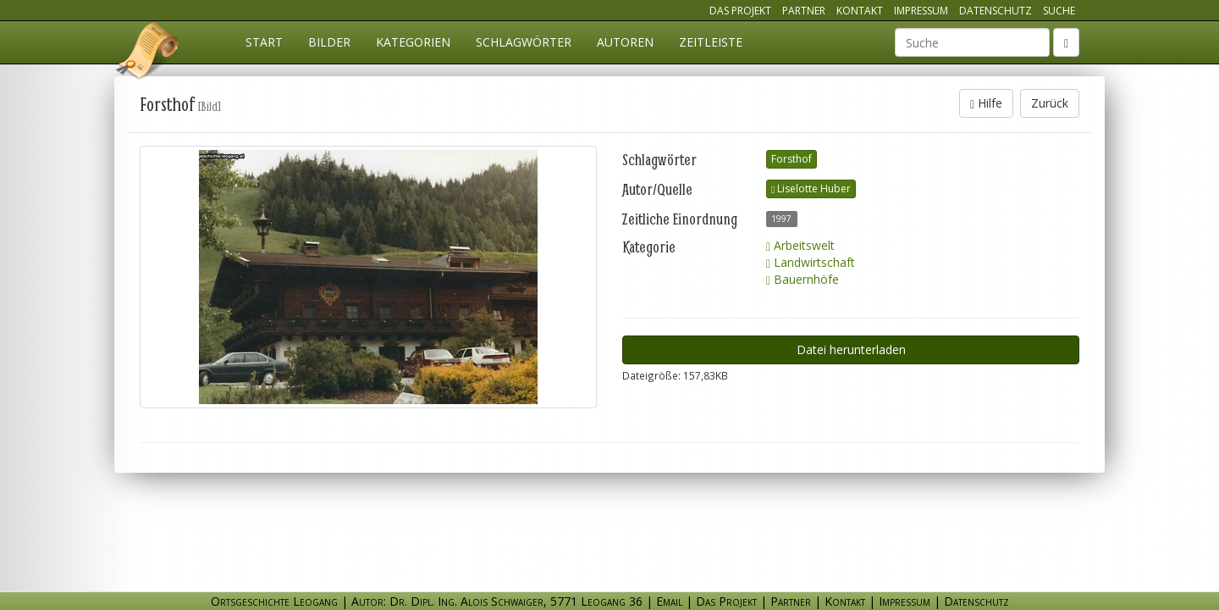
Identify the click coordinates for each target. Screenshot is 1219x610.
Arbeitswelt (800, 245)
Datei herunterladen (851, 349)
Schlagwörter (523, 42)
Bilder (329, 42)
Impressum (921, 10)
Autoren (625, 42)
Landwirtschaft (810, 262)
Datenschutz (995, 10)
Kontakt (859, 10)
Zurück (1049, 103)
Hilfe (986, 103)
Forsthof (791, 159)
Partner (803, 10)
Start (264, 42)
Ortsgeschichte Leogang (148, 53)
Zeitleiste (710, 42)
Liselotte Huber (811, 188)
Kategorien (413, 42)
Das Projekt (740, 10)
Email (669, 601)
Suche (1059, 10)
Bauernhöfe (802, 279)
